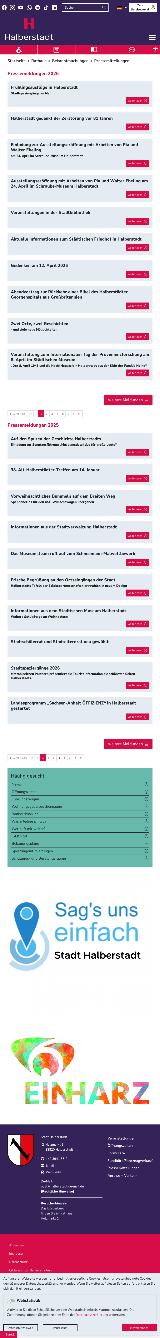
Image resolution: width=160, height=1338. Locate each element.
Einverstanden (139, 1328)
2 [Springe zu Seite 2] (47, 414)
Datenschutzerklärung (92, 1314)
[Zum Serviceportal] (143, 7)
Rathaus (38, 61)
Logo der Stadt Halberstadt (29, 29)
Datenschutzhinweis (21, 1328)
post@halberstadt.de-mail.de (62, 1186)
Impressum (60, 1328)
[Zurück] (8, 1334)
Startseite (17, 61)
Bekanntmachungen (70, 61)
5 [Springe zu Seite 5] (63, 414)
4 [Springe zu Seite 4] (57, 414)
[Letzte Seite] (79, 413)
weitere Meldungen (125, 400)
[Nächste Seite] (73, 413)
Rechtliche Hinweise (57, 1191)
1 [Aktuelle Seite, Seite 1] (41, 414)
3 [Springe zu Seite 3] (52, 414)
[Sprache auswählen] (122, 7)
